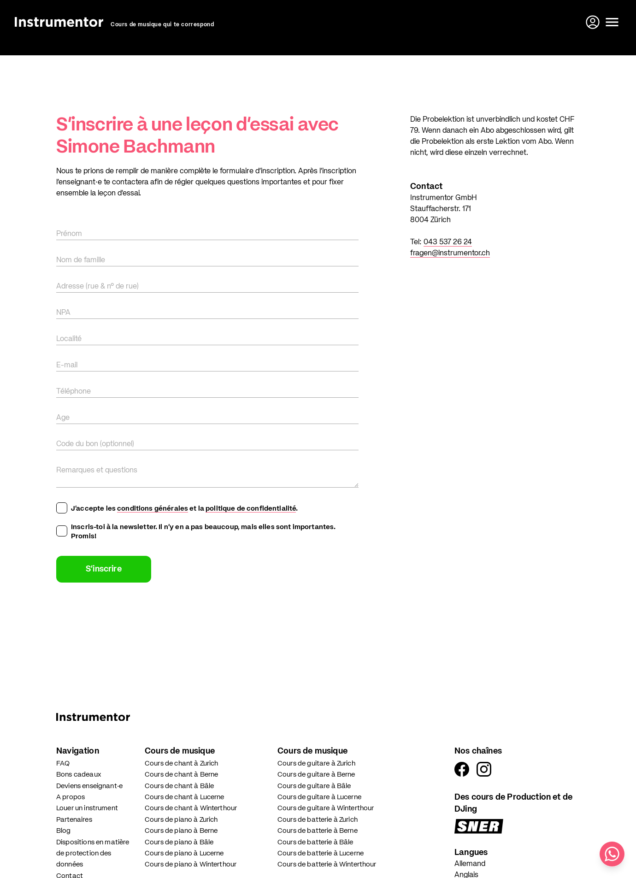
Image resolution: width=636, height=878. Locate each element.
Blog (63, 830)
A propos (70, 797)
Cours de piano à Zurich (181, 819)
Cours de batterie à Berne (317, 830)
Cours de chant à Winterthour (191, 808)
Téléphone (73, 391)
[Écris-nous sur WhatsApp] (612, 854)
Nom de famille (80, 260)
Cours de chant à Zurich (181, 763)
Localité (69, 339)
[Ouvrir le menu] (612, 22)
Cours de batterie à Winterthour (327, 864)
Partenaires (74, 819)
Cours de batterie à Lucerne (320, 853)
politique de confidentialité (251, 508)
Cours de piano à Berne (181, 830)
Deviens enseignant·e (89, 786)
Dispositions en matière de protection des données (92, 853)
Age (63, 418)
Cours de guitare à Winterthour (325, 808)
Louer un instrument (87, 808)
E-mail (66, 365)
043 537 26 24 (448, 242)
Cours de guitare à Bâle (314, 786)
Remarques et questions (96, 470)
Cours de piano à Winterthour (190, 864)
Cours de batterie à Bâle (315, 842)
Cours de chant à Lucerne (184, 797)
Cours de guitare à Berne (316, 774)
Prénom (69, 234)
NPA (63, 313)
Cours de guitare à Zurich (316, 763)
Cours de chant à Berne (181, 774)
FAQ (63, 763)
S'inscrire (104, 569)
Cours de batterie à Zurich (317, 819)
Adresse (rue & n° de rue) (97, 286)
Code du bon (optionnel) (95, 444)
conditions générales (152, 508)
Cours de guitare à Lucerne (319, 797)
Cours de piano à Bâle (179, 842)
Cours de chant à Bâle (179, 786)
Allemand (469, 864)
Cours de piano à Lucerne (184, 853)
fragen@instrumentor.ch (450, 253)
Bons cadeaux (78, 774)
